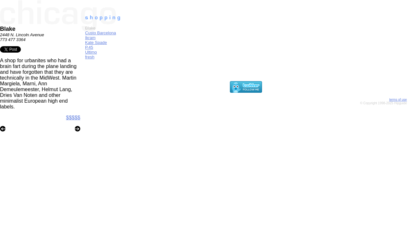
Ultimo (91, 52)
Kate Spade (96, 42)
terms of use (398, 99)
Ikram (90, 37)
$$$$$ (73, 117)
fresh (89, 57)
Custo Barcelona (100, 32)
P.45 (89, 47)
